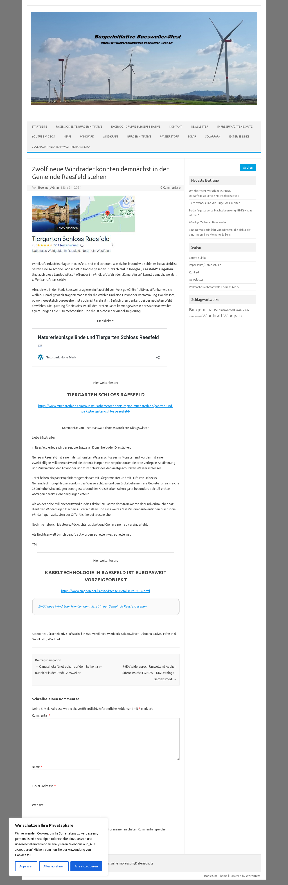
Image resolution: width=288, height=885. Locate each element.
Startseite (39, 126)
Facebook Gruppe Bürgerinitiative (135, 126)
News (67, 136)
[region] (58, 847)
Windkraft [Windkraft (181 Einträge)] (212, 315)
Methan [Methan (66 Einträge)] (240, 310)
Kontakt (175, 126)
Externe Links (239, 136)
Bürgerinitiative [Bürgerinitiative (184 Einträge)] (204, 309)
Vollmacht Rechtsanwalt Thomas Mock (61, 146)
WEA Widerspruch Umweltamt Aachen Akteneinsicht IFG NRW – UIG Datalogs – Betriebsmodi (149, 673)
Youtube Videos (43, 136)
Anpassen (26, 866)
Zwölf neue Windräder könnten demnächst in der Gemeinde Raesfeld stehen (92, 606)
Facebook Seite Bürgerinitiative (79, 126)
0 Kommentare (170, 187)
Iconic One (211, 875)
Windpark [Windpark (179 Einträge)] (233, 315)
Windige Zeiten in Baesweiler (207, 222)
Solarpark (212, 136)
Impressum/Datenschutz (235, 126)
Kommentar (41, 715)
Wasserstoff (169, 136)
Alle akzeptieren (86, 866)
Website (38, 805)
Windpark (87, 136)
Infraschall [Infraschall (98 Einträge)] (227, 310)
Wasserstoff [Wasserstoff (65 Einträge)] (195, 316)
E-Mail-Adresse (44, 786)
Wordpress (253, 875)
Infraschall (75, 633)
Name (37, 767)
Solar (192, 136)
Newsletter (199, 126)
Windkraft (110, 136)
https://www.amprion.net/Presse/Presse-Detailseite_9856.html (105, 591)
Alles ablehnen (54, 866)
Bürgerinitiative (139, 136)
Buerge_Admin (48, 187)
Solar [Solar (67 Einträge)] (247, 310)
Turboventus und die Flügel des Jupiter (214, 202)
